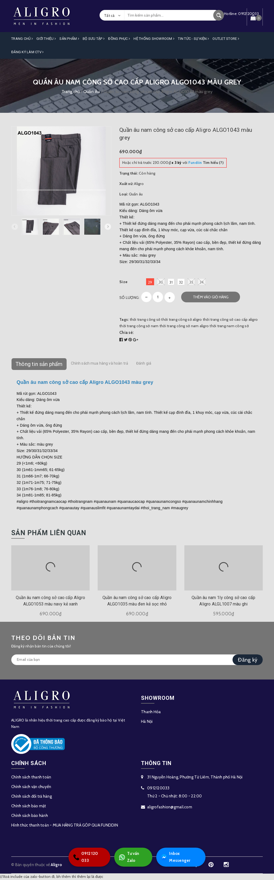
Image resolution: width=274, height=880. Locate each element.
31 (171, 282)
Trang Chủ (22, 39)
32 (181, 282)
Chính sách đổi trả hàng (31, 796)
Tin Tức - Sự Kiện (193, 39)
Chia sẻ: (126, 332)
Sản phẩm (69, 39)
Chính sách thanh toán (31, 777)
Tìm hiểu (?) (206, 162)
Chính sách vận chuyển (31, 786)
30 (161, 281)
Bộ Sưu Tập (94, 39)
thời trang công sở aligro (181, 319)
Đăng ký (247, 660)
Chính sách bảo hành (29, 815)
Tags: (124, 319)
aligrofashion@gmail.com (169, 807)
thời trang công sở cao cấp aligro (230, 319)
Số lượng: (129, 297)
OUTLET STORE (225, 39)
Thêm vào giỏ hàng (211, 297)
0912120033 (158, 788)
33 (191, 281)
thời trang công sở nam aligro (184, 325)
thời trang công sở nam (139, 325)
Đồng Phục (119, 39)
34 (202, 281)
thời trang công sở (145, 319)
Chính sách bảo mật (28, 806)
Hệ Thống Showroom (154, 39)
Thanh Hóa (151, 711)
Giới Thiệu (46, 39)
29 (150, 282)
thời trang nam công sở (229, 325)
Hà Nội (147, 721)
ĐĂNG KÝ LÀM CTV (27, 52)
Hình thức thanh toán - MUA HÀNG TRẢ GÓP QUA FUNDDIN (64, 825)
